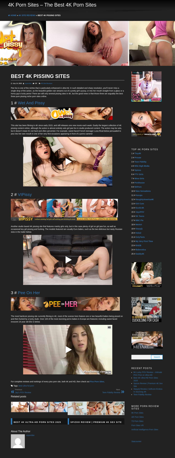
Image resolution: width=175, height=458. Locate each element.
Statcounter (136, 441)
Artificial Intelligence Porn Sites (144, 429)
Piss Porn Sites (97, 381)
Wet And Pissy (31, 103)
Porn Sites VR (137, 425)
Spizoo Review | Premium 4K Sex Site (96, 422)
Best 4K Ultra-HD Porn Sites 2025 (37, 422)
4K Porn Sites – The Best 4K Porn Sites (52, 5)
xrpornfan (28, 83)
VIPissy (25, 194)
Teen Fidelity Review (142, 394)
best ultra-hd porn (26, 386)
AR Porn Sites (137, 417)
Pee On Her (29, 292)
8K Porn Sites (137, 413)
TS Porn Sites (137, 421)
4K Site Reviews (46, 83)
